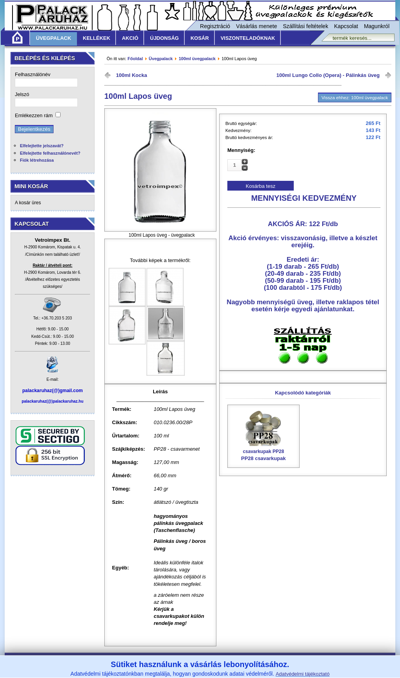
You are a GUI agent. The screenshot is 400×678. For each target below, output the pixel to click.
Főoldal (135, 58)
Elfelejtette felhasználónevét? (50, 153)
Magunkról (376, 26)
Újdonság (164, 38)
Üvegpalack (53, 38)
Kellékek (96, 38)
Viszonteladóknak (248, 38)
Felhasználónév (32, 74)
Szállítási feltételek (305, 26)
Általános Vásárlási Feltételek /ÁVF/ (143, 662)
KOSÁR (200, 38)
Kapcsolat (346, 26)
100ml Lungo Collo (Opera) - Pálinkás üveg (328, 75)
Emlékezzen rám (34, 115)
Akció (130, 38)
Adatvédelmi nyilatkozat (271, 662)
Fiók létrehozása (37, 160)
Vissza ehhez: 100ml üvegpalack (354, 97)
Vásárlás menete (256, 26)
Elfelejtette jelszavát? (42, 145)
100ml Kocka (131, 75)
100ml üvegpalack (197, 58)
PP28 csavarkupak (263, 452)
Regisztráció (215, 26)
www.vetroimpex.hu (259, 673)
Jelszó (22, 94)
